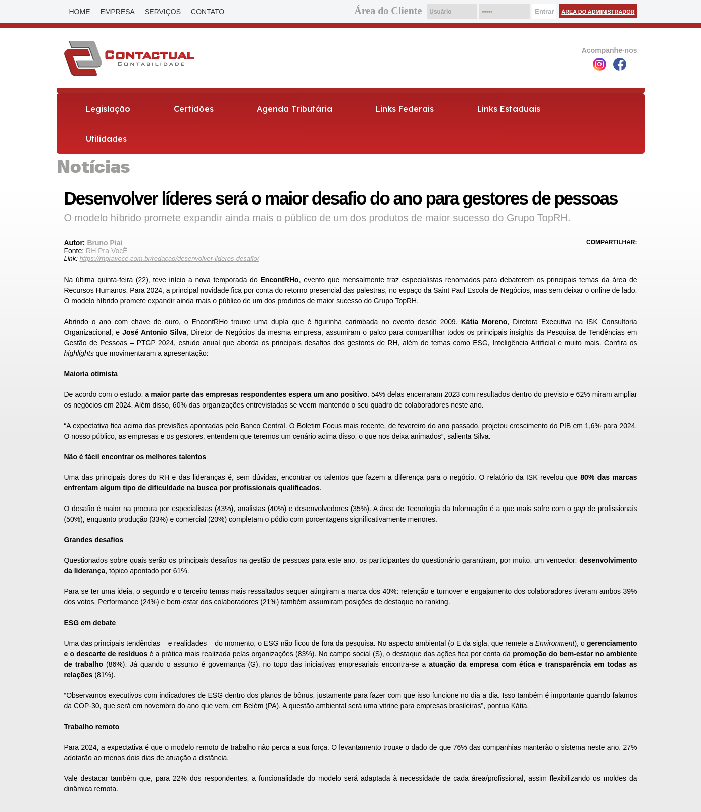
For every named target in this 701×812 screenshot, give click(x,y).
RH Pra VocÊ (106, 251)
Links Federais (405, 109)
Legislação (108, 109)
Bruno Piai (104, 243)
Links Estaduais (508, 109)
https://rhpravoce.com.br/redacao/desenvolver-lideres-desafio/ (169, 258)
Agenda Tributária (294, 109)
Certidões (194, 109)
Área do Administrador (597, 12)
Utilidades (106, 139)
